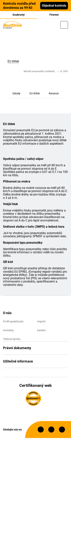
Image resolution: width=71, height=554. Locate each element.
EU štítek (35, 93)
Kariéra (41, 330)
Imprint (41, 321)
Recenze (54, 93)
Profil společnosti (13, 321)
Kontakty (8, 330)
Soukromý (18, 14)
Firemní (54, 14)
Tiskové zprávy (11, 338)
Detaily (16, 93)
